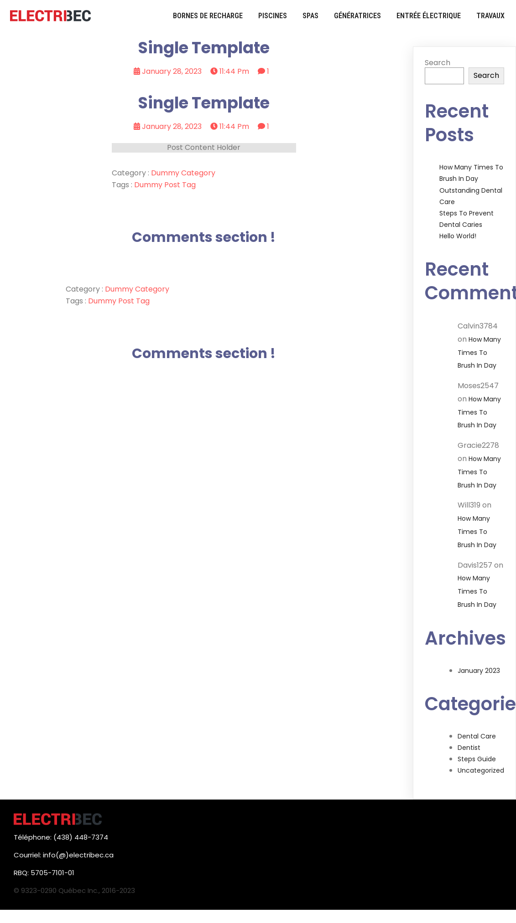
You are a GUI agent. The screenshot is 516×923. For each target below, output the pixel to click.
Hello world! (457, 236)
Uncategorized (481, 770)
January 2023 (479, 670)
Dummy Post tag (165, 184)
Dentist (469, 747)
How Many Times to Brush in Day (479, 352)
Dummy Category (183, 173)
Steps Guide (477, 759)
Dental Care (477, 736)
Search (437, 62)
